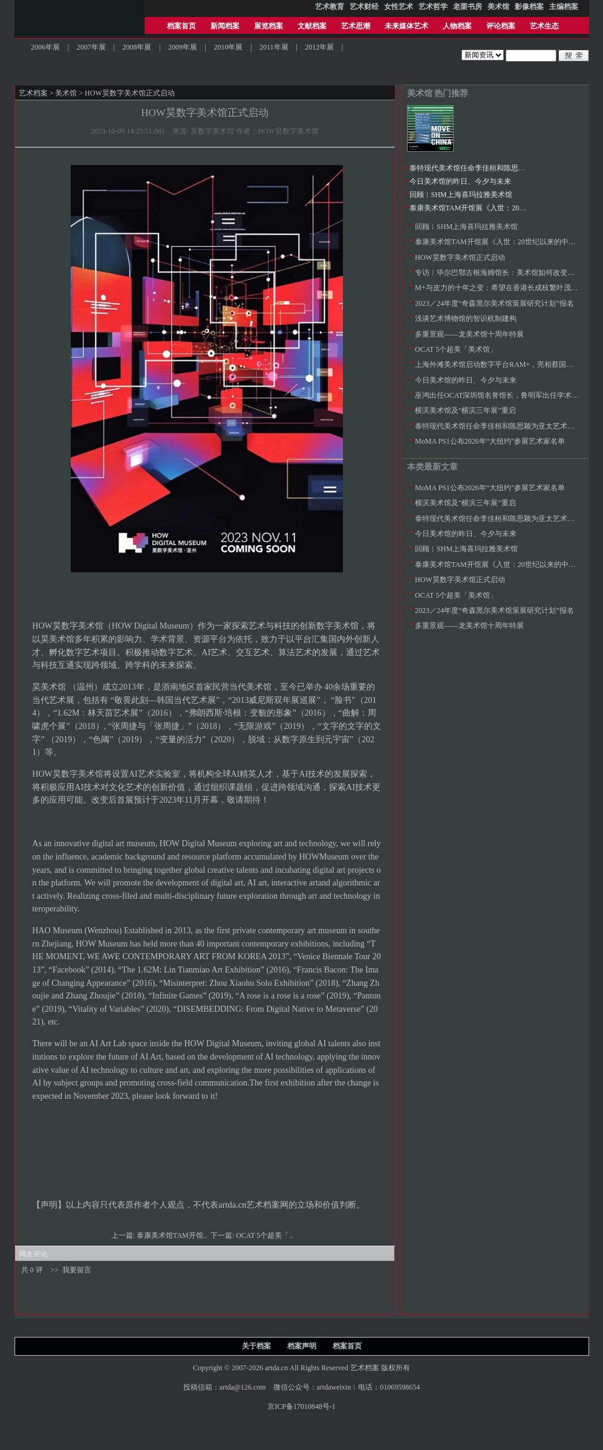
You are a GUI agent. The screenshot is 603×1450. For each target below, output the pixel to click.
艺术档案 (33, 93)
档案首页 (181, 26)
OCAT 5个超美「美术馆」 (456, 349)
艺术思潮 (355, 26)
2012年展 (319, 47)
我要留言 (76, 1270)
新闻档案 (225, 26)
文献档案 (312, 26)
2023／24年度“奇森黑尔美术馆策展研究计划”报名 (494, 303)
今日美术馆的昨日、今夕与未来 (460, 181)
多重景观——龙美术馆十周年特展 (469, 334)
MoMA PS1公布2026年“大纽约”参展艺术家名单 (490, 441)
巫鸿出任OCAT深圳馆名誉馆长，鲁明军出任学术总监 (500, 395)
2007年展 (91, 47)
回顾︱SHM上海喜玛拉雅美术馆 (460, 194)
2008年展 (136, 47)
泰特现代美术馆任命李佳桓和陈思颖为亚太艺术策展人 (496, 168)
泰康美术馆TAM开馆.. (173, 1235)
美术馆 (66, 93)
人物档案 (457, 26)
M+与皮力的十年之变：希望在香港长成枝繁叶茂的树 (500, 287)
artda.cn (232, 1204)
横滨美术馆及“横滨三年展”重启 (465, 410)
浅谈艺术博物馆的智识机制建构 (466, 318)
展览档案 (268, 26)
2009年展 (182, 47)
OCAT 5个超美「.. (265, 1235)
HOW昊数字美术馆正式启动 (460, 257)
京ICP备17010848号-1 (301, 1406)
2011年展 (273, 47)
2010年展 (228, 47)
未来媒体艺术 (406, 26)
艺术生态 (544, 26)
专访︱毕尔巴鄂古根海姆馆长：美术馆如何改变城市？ (502, 272)
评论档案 (500, 26)
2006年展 (45, 47)
